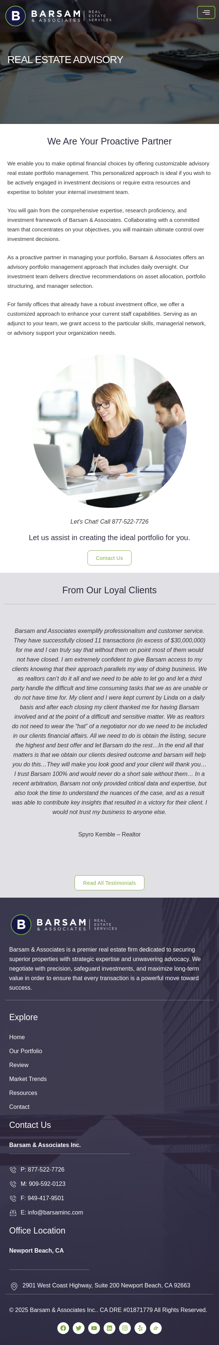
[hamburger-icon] (206, 12)
